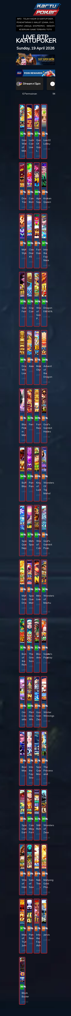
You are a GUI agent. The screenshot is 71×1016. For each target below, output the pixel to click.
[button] (52, 83)
